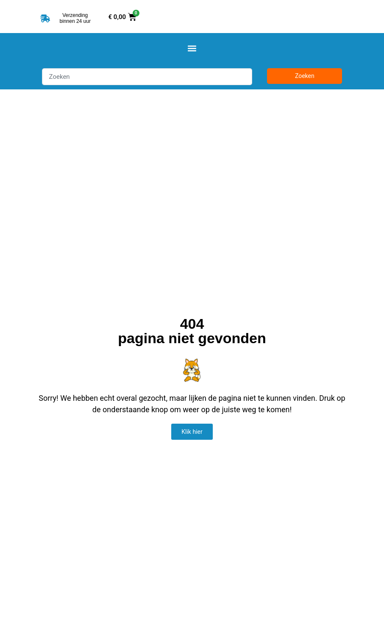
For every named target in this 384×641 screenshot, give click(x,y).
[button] (192, 48)
